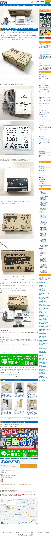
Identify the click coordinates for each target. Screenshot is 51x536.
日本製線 (41, 344)
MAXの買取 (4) (41, 83)
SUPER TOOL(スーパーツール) (45, 325)
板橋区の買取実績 (43, 215)
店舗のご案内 (12, 531)
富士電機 (41, 355)
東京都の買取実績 (43, 212)
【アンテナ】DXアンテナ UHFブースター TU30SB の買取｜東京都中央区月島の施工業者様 (19, 389)
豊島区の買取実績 (43, 236)
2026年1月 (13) (41, 172)
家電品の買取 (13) (42, 151)
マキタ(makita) (42, 380)
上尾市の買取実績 (43, 205)
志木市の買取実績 (43, 198)
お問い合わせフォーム (30, 462)
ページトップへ (50, 534)
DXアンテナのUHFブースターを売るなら (7, 290)
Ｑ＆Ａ (47, 5)
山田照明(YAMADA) (43, 341)
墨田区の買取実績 (43, 240)
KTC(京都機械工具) (43, 334)
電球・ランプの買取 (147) (43, 78)
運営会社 (40, 531)
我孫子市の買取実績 (43, 267)
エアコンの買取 (45, 43)
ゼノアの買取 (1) (42, 131)
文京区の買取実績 (43, 234)
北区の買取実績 (43, 224)
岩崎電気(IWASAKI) (43, 340)
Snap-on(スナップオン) (44, 332)
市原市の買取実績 (43, 264)
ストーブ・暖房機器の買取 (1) (44, 140)
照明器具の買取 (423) (42, 74)
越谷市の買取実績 (43, 209)
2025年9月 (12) (41, 181)
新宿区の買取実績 (43, 216)
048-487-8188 (11, 462)
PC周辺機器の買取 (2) (43, 114)
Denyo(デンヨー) (43, 312)
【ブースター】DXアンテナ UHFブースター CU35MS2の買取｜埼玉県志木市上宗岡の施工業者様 (6, 390)
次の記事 (28, 418)
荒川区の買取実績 (43, 223)
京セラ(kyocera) (43, 282)
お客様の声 (40, 5)
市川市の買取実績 (43, 261)
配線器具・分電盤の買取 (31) (44, 87)
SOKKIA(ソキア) (43, 351)
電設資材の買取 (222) (42, 76)
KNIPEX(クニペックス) (44, 322)
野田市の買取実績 (43, 270)
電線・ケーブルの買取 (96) (43, 85)
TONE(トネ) (42, 330)
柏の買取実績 (42, 259)
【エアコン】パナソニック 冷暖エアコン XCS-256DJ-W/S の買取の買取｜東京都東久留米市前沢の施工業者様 (45, 46)
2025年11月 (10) (42, 177)
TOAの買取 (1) (41, 123)
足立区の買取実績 (43, 230)
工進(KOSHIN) (42, 281)
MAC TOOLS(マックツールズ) (45, 329)
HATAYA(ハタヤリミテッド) (45, 316)
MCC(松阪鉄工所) (43, 327)
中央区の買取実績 (43, 239)
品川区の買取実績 (43, 217)
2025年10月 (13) (42, 179)
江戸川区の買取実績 (43, 222)
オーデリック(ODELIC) (44, 348)
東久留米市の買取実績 (44, 245)
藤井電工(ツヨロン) (43, 319)
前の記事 (9, 418)
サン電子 (41, 356)
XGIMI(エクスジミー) (43, 298)
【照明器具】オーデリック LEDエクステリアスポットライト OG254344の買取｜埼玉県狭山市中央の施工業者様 (45, 52)
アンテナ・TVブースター (16, 32)
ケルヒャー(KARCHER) (44, 308)
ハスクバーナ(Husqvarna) (44, 286)
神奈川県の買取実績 (43, 249)
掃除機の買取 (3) (42, 153)
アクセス (11, 5)
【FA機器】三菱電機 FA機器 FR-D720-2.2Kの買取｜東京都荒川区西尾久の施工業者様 (45, 63)
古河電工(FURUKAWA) (44, 370)
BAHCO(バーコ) (43, 373)
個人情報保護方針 (45, 531)
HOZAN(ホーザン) (43, 323)
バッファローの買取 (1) (43, 116)
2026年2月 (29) (41, 170)
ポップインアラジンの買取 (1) (44, 112)
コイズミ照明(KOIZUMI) (44, 343)
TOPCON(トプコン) (43, 352)
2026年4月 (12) (41, 166)
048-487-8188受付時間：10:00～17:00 (37, 2)
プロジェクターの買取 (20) (43, 110)
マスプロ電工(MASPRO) (44, 363)
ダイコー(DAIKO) (43, 309)
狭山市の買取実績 (43, 204)
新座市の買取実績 (43, 199)
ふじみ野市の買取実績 (44, 202)
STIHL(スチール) (43, 285)
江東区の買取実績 (43, 218)
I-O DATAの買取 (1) (42, 118)
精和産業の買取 (41, 55)
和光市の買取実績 (43, 197)
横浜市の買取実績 (43, 253)
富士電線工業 (42, 369)
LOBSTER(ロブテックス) (44, 326)
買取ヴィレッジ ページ (19, 376)
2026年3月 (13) (41, 168)
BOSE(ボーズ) (42, 288)
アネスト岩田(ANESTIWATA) (45, 305)
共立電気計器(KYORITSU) (44, 354)
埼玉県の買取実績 (43, 192)
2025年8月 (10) (41, 183)
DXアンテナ (42, 365)
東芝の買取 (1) (41, 136)
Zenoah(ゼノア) (43, 283)
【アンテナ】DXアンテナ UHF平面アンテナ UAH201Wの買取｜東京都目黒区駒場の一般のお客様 (19, 407)
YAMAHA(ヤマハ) (43, 295)
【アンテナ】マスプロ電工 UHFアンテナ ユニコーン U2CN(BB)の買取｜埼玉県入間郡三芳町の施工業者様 (32, 390)
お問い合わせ (48, 1)
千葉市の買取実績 (43, 260)
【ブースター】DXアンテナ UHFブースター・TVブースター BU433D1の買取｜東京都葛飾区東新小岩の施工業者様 (32, 407)
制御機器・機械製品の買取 (47, 54)
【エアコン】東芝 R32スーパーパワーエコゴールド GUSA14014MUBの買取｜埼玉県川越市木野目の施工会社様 (45, 68)
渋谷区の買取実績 (43, 227)
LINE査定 (48, 3)
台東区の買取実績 (43, 228)
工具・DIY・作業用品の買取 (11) (44, 89)
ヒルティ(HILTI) (42, 337)
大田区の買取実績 (43, 221)
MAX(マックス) (42, 376)
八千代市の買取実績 (43, 272)
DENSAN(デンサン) (43, 318)
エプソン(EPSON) (43, 304)
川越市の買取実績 (43, 208)
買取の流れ (33, 5)
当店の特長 (4, 5)
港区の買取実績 (43, 233)
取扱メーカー (25, 5)
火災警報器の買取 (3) (42, 138)
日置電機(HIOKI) (43, 349)
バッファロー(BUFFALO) (44, 297)
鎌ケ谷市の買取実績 (43, 271)
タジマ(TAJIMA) (43, 336)
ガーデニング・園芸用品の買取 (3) (45, 127)
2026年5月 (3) (41, 164)
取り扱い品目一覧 (17, 531)
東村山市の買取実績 (43, 242)
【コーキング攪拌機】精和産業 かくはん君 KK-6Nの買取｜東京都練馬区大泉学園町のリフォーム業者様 (45, 57)
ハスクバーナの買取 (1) (43, 129)
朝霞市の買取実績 (43, 193)
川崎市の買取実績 (43, 252)
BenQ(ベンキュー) (43, 301)
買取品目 (18, 5)
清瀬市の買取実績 (43, 246)
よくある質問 (31, 531)
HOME (4, 531)
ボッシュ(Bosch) (43, 381)
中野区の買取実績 (43, 235)
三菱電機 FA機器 (43, 366)
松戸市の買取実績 (43, 258)
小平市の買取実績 (43, 241)
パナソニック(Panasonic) (44, 379)
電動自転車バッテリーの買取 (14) (45, 91)
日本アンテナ (42, 358)
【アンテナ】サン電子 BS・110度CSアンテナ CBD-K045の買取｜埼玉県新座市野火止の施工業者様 (6, 407)
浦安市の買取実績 (43, 266)
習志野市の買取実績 (43, 265)
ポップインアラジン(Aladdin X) (45, 302)
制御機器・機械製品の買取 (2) (44, 103)
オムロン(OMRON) (43, 362)
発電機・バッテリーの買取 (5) (44, 105)
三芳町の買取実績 (43, 203)
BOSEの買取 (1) (42, 125)
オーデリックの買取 (46, 49)
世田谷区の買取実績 (43, 229)
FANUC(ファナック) (43, 359)
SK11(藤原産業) (43, 333)
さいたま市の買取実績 (44, 196)
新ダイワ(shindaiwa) (43, 311)
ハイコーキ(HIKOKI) (43, 377)
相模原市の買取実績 (43, 251)
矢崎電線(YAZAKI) (43, 372)
